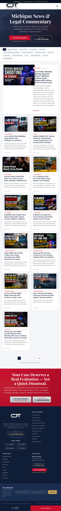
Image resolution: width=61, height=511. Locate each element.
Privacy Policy (40, 503)
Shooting (45, 55)
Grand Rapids (6, 462)
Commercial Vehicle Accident (11, 52)
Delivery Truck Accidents (38, 425)
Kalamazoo (5, 472)
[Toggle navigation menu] (57, 6)
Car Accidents (35, 417)
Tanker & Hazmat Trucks (38, 423)
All (4, 49)
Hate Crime (51, 52)
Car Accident (32, 49)
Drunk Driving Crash (27, 52)
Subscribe (52, 492)
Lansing (5, 470)
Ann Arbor (5, 464)
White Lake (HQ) (7, 456)
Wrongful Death (8, 58)
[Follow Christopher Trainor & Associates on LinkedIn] (21, 444)
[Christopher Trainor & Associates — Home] (11, 6)
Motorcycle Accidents (38, 428)
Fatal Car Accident (40, 52)
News (26, 55)
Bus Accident (23, 49)
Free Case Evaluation (19, 38)
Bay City (5, 475)
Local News (7, 55)
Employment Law (36, 441)
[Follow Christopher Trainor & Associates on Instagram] (9, 448)
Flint (4, 467)
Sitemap (56, 503)
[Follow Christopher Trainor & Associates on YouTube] (21, 448)
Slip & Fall (34, 439)
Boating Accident (12, 49)
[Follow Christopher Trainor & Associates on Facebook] (9, 444)
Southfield (5, 459)
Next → (40, 358)
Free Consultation (46, 508)
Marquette (5, 478)
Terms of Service (49, 503)
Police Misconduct (37, 431)
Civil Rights (42, 49)
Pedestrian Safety (35, 55)
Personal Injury (36, 415)
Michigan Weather (17, 55)
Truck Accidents (36, 420)
